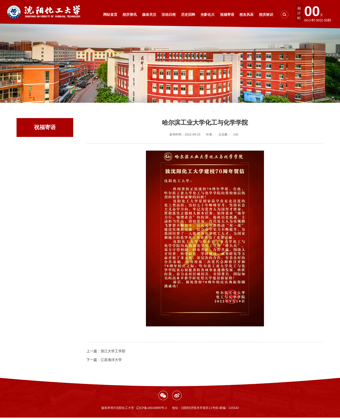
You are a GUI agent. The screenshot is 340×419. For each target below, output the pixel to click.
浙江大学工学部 (105, 351)
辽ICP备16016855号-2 (151, 408)
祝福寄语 (175, 103)
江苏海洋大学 (104, 360)
